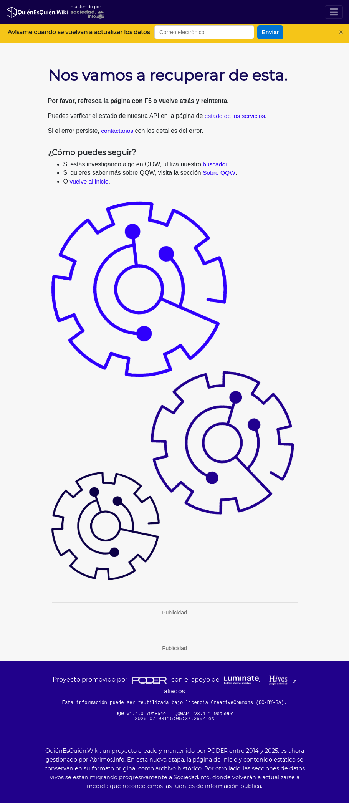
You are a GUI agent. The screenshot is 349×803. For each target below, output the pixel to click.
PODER (217, 750)
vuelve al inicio (89, 181)
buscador (215, 164)
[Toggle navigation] (334, 12)
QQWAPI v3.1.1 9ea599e (206, 713)
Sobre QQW (219, 172)
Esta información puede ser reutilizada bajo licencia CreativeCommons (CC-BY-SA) (172, 702)
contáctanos (117, 130)
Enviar (270, 32)
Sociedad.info (191, 777)
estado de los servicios (236, 116)
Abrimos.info (107, 759)
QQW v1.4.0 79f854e (140, 713)
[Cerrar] (341, 32)
